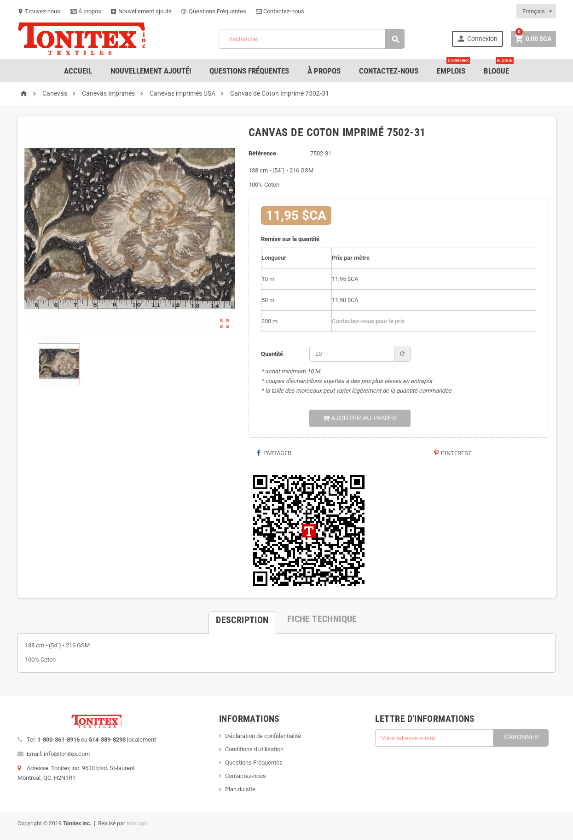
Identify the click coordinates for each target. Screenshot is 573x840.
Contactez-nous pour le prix (368, 321)
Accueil (78, 70)
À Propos (324, 70)
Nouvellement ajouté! (150, 70)
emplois (453, 67)
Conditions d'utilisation (254, 749)
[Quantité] (351, 354)
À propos (85, 11)
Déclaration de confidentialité (263, 735)
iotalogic (137, 823)
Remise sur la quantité (290, 238)
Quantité (272, 353)
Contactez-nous (280, 11)
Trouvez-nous (38, 11)
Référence (262, 153)
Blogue (499, 67)
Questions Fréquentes (213, 11)
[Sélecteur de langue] (536, 11)
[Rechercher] (312, 39)
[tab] (242, 618)
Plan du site (240, 789)
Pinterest (452, 453)
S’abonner (521, 737)
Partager (273, 453)
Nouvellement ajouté (141, 11)
